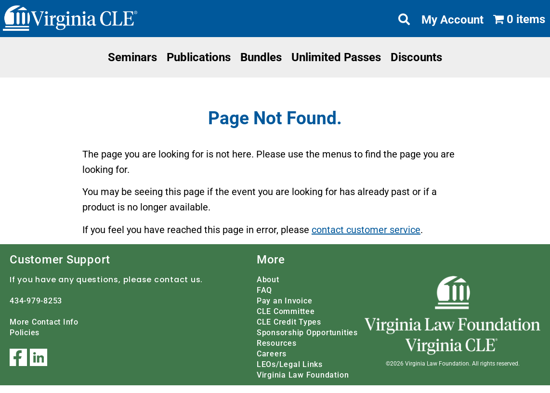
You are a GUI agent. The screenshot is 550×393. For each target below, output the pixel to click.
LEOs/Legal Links (290, 364)
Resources (277, 343)
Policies (24, 332)
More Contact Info (44, 322)
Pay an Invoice (285, 300)
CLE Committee (286, 311)
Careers (272, 353)
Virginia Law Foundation (303, 375)
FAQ (264, 290)
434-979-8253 (36, 300)
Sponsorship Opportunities (307, 332)
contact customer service (366, 230)
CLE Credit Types (289, 322)
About (268, 279)
